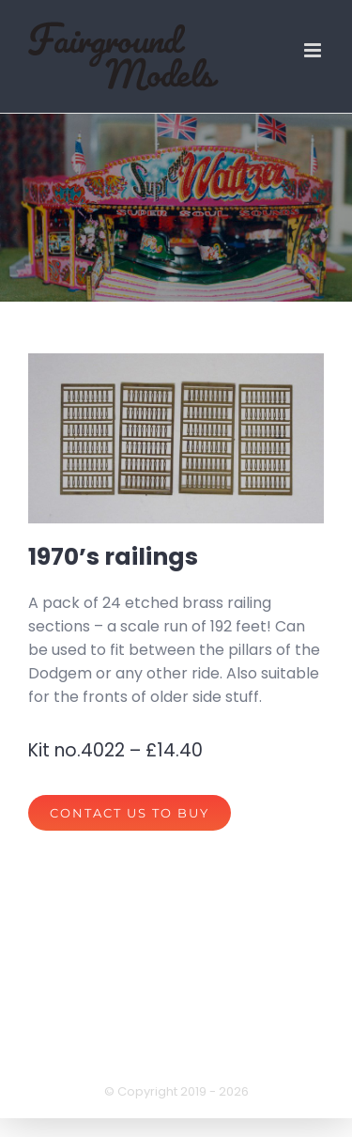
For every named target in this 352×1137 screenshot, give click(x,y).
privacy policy (90, 1051)
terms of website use (237, 1051)
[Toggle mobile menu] (314, 50)
